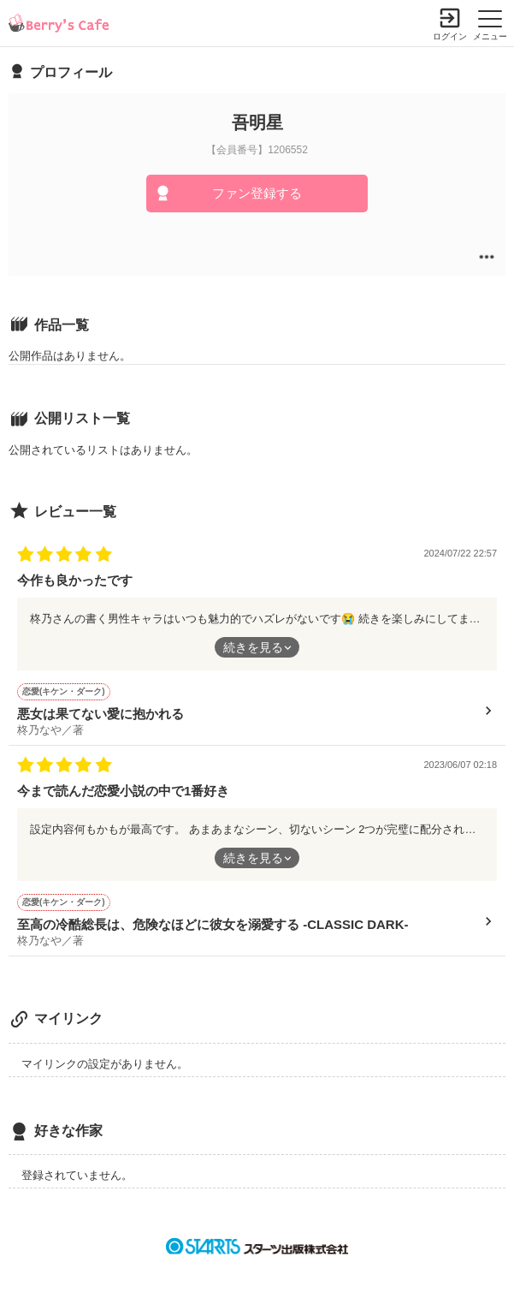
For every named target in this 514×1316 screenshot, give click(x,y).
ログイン (450, 36)
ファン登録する (257, 193)
